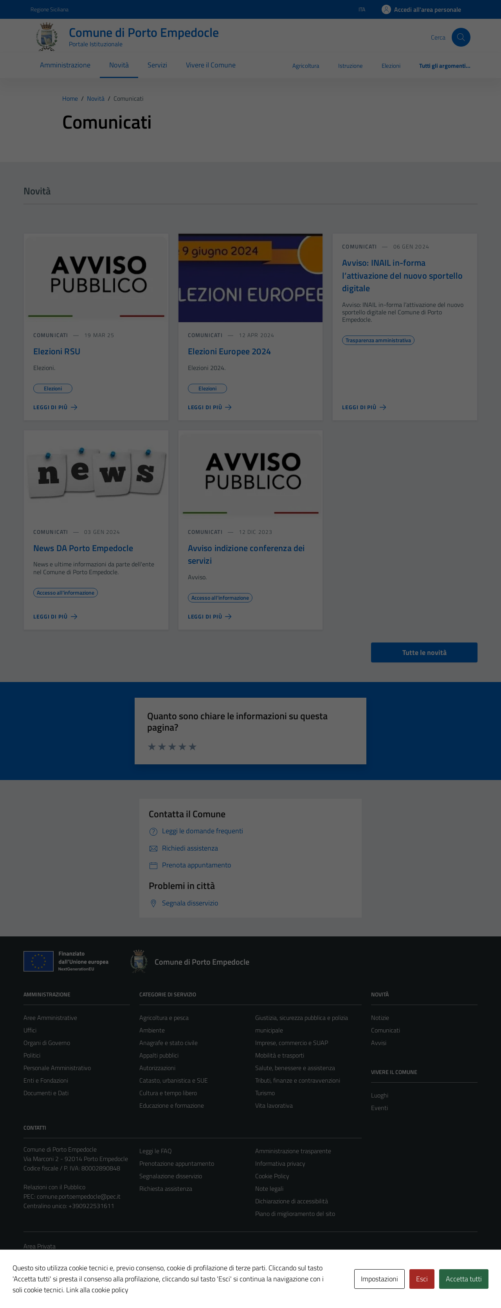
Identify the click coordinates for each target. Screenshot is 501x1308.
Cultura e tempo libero (168, 1093)
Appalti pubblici (158, 1055)
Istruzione (350, 65)
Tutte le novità (424, 652)
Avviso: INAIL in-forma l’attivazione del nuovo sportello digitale (402, 275)
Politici (31, 1055)
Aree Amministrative (50, 1017)
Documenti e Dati (45, 1093)
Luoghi (379, 1095)
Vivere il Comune (211, 65)
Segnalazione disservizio (170, 1176)
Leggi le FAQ (155, 1151)
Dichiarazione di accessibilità (291, 1201)
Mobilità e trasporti (279, 1055)
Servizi (157, 65)
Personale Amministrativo (57, 1067)
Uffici (29, 1030)
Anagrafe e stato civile (168, 1042)
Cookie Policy (272, 1176)
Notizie (380, 1017)
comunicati (50, 335)
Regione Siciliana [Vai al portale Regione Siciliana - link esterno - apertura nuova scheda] (49, 9)
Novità (119, 65)
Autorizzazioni (157, 1067)
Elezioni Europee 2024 (229, 351)
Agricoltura (305, 65)
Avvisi (378, 1042)
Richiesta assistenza (165, 1188)
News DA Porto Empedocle (83, 548)
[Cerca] (461, 37)
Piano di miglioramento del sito (295, 1213)
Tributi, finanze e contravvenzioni (297, 1080)
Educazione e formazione (171, 1105)
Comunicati (385, 1030)
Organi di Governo (46, 1042)
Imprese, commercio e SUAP (291, 1042)
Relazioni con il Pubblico (54, 1187)
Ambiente (152, 1030)
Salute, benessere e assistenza (295, 1067)
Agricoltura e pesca (164, 1017)
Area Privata (39, 1246)
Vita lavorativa (274, 1105)
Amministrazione (65, 65)
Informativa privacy (280, 1163)
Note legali (269, 1188)
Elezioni (391, 65)
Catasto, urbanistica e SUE (173, 1080)
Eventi (379, 1107)
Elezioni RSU (56, 351)
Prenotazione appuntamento (176, 1163)
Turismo (265, 1093)
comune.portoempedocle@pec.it (79, 1196)
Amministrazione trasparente (293, 1151)
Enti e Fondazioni (45, 1080)
